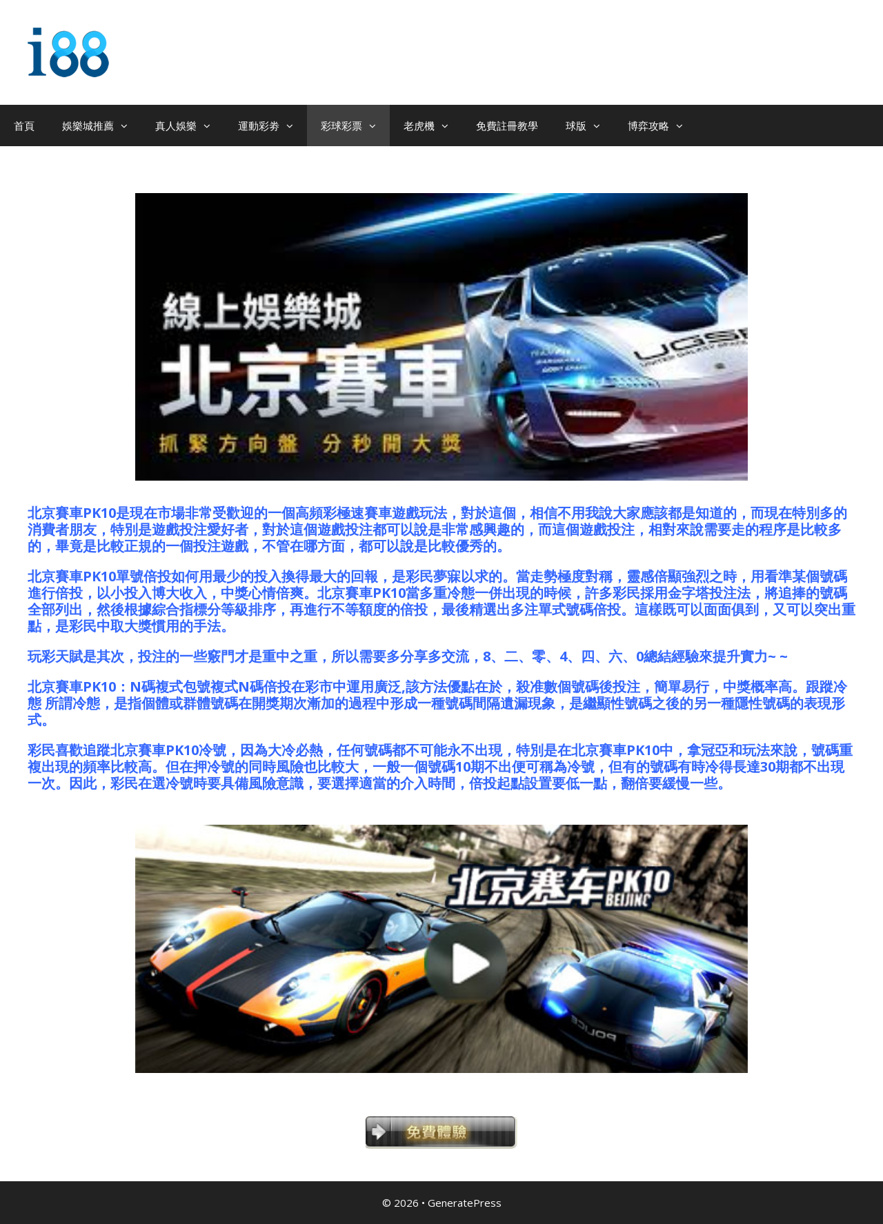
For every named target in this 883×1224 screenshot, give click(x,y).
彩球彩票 (355, 125)
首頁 (24, 125)
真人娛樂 (189, 125)
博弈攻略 (662, 125)
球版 (590, 125)
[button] (127, 125)
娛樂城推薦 (101, 125)
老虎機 (433, 125)
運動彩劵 (272, 125)
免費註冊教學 (507, 125)
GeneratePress (465, 1203)
